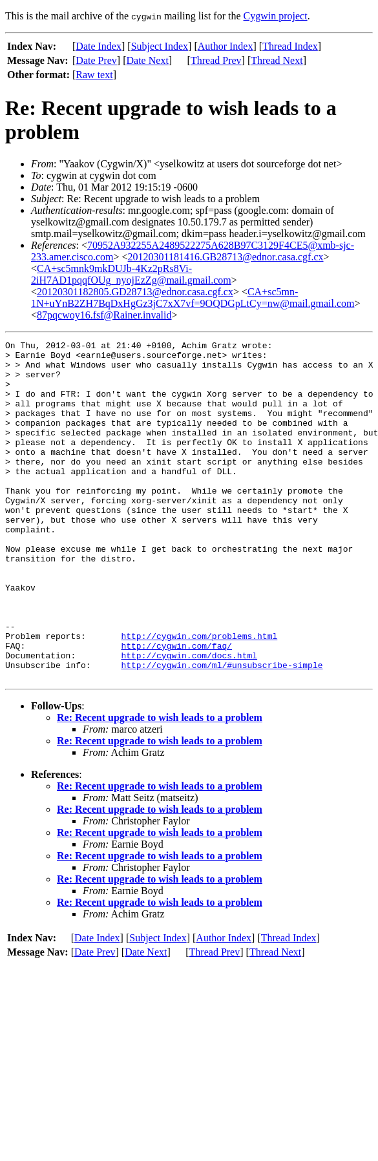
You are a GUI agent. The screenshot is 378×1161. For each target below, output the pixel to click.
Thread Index (290, 46)
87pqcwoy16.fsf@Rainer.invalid (104, 314)
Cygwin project (276, 15)
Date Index (98, 46)
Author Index (225, 46)
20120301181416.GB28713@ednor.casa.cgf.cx (226, 256)
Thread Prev (216, 60)
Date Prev (96, 60)
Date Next (148, 60)
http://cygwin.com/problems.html (199, 696)
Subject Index (159, 46)
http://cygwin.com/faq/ (176, 707)
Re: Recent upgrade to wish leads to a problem (159, 785)
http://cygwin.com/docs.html (189, 719)
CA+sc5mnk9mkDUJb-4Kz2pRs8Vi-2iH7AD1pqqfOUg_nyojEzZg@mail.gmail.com (131, 274)
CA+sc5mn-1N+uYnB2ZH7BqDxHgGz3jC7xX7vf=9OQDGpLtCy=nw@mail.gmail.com (192, 297)
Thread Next (276, 60)
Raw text (94, 74)
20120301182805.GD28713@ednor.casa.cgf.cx (135, 291)
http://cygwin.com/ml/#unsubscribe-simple (221, 731)
